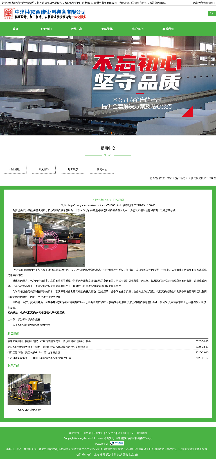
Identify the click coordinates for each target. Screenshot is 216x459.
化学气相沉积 (56, 312)
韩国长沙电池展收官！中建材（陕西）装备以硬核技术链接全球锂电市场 (48, 346)
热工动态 (73, 169)
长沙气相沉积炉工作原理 (202, 178)
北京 (131, 454)
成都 (137, 454)
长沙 (108, 454)
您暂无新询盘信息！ (204, 2)
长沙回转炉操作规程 (29, 319)
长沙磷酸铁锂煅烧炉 (23, 2)
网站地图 (142, 433)
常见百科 (44, 169)
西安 (125, 454)
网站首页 (74, 433)
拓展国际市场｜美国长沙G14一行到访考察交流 (34, 352)
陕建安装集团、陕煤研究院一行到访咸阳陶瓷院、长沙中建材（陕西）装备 (49, 341)
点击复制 (109, 438)
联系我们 (168, 28)
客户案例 (137, 28)
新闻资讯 (107, 28)
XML (132, 433)
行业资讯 (15, 169)
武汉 (119, 454)
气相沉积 (44, 312)
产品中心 (76, 28)
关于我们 (46, 28)
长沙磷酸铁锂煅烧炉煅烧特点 (34, 324)
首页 (15, 28)
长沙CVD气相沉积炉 (29, 409)
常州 (113, 454)
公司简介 (86, 433)
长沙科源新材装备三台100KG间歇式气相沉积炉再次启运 (39, 358)
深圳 (102, 454)
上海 (96, 454)
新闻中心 (102, 169)
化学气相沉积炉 (29, 312)
